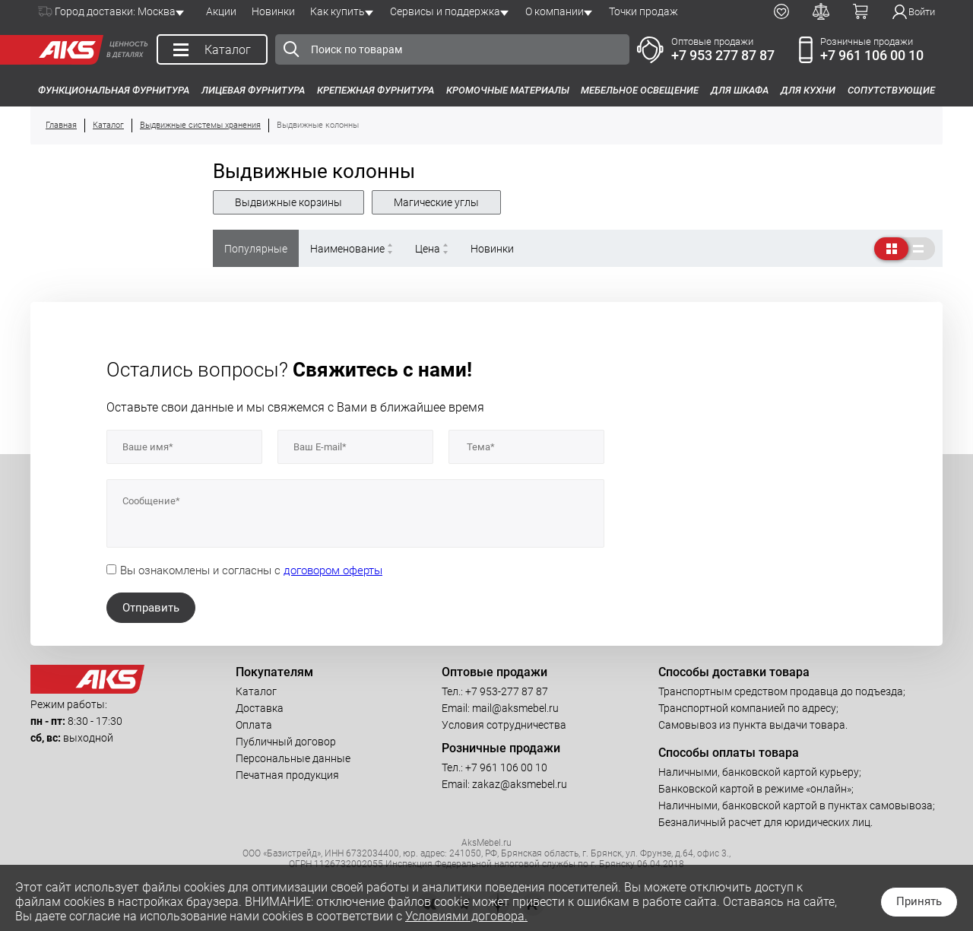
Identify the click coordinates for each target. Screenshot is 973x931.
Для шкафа (740, 90)
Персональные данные (293, 758)
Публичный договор (286, 742)
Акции (221, 11)
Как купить (337, 11)
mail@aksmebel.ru (515, 708)
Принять (919, 901)
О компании (554, 11)
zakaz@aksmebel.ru (519, 784)
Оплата (254, 725)
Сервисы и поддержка (445, 11)
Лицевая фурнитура (253, 90)
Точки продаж (643, 11)
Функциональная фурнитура (113, 90)
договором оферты (333, 570)
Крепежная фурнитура (375, 90)
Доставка (260, 708)
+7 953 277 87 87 (723, 55)
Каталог (256, 691)
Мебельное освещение (640, 90)
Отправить (150, 608)
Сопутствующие (891, 90)
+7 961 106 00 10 (872, 55)
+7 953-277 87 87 (506, 691)
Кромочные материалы (507, 90)
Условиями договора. (466, 916)
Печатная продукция (287, 775)
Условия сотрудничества (504, 725)
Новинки (273, 11)
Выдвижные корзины (288, 202)
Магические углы (436, 202)
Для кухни (808, 90)
